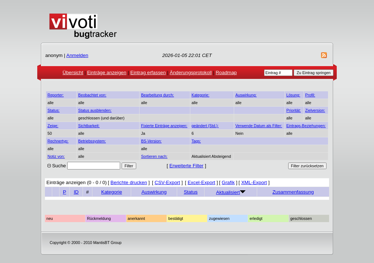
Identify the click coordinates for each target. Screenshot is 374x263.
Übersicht (72, 72)
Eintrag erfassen (148, 72)
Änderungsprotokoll (191, 72)
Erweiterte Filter (186, 165)
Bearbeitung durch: (157, 95)
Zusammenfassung (293, 192)
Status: (53, 110)
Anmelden (77, 55)
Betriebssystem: (92, 141)
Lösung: (293, 95)
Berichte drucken (129, 182)
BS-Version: (151, 141)
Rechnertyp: (57, 141)
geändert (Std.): (205, 125)
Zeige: (52, 125)
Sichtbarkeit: (89, 125)
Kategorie (111, 192)
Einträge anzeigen (106, 72)
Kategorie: (201, 95)
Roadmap (226, 72)
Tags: (196, 141)
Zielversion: (315, 110)
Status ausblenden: (94, 110)
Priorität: (293, 110)
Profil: (310, 95)
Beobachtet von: (92, 95)
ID (76, 192)
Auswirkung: (246, 95)
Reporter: (55, 95)
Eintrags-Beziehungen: (306, 125)
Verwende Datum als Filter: (259, 125)
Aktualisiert (228, 192)
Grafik (228, 182)
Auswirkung (154, 192)
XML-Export (254, 182)
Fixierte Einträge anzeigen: (164, 125)
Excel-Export (201, 182)
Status (191, 192)
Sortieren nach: (154, 156)
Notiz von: (56, 156)
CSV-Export (167, 182)
